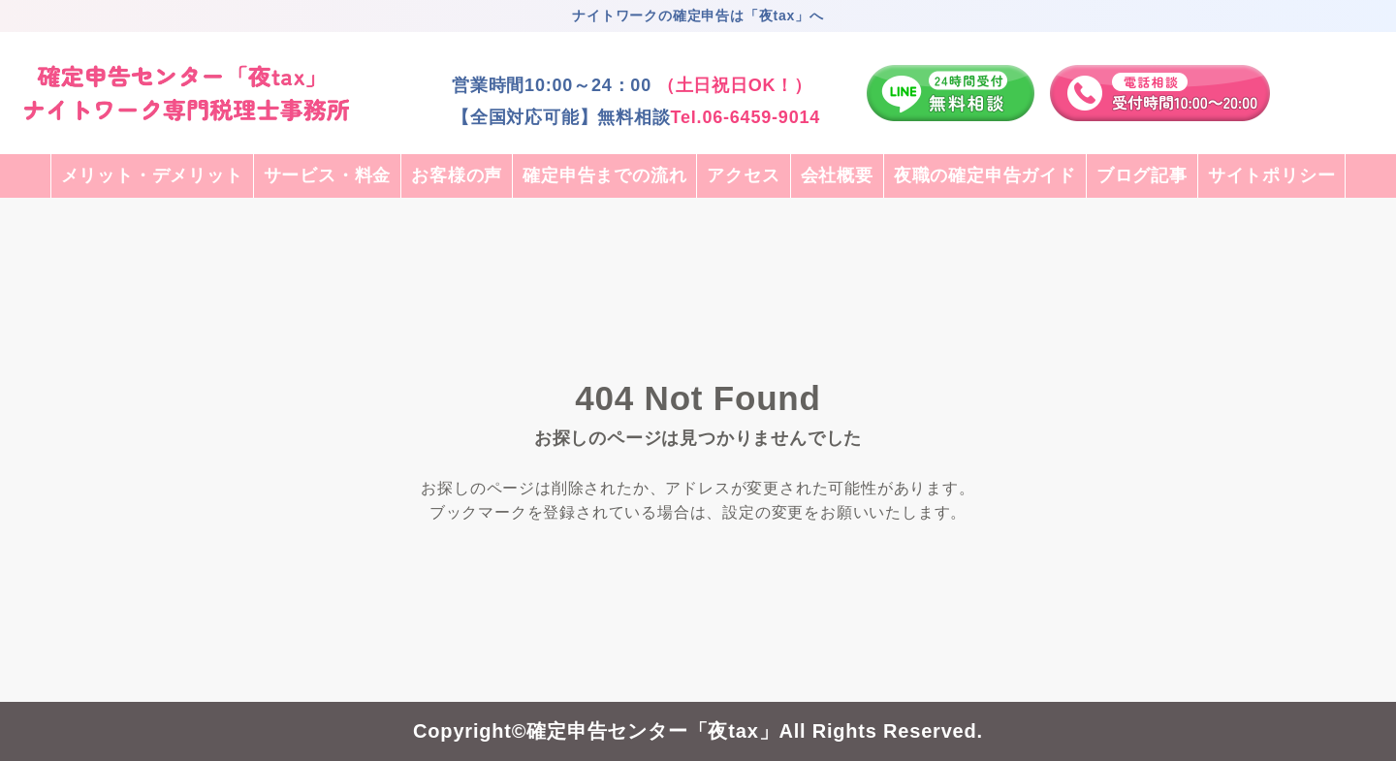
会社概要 (837, 175)
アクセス (743, 175)
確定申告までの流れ (604, 175)
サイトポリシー (1272, 175)
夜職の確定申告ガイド (985, 175)
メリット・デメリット (152, 175)
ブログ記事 (1142, 175)
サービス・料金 (328, 175)
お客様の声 (456, 175)
